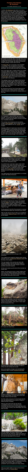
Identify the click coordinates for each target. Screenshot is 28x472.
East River (5, 76)
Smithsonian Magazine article (17, 258)
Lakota (20, 198)
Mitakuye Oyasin (13, 214)
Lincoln (18, 124)
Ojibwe (7, 202)
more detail (10, 168)
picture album (14, 469)
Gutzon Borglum (9, 123)
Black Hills (5, 64)
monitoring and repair (19, 370)
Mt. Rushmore (9, 10)
